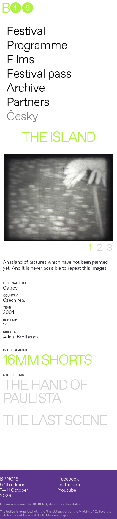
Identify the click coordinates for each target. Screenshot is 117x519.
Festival (26, 31)
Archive (26, 88)
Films (20, 59)
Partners (28, 102)
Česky (22, 116)
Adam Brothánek (21, 337)
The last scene (55, 421)
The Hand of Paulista (45, 392)
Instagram (69, 485)
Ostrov (10, 288)
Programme (37, 45)
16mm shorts (47, 360)
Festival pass (39, 74)
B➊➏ (17, 8)
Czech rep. (14, 300)
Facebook (68, 479)
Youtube (67, 490)
